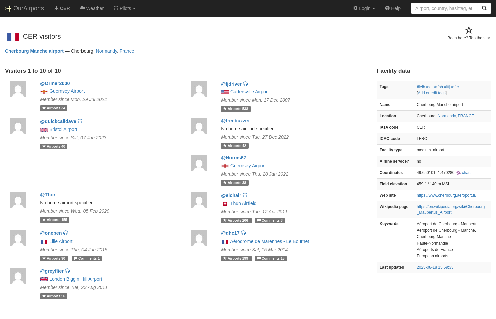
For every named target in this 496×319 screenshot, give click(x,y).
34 (53, 108)
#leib (421, 87)
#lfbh (438, 87)
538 (235, 109)
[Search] (484, 8)
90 (54, 258)
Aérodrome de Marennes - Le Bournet (269, 241)
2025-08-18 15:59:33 (435, 267)
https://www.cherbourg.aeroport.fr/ (446, 195)
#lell (429, 87)
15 (271, 258)
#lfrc (455, 87)
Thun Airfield (243, 203)
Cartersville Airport (249, 91)
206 (236, 220)
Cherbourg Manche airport (34, 51)
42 (234, 146)
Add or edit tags (432, 93)
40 (53, 146)
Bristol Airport (63, 129)
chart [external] (463, 172)
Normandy (106, 51)
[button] (125, 8)
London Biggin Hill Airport (75, 279)
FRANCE (466, 116)
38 (234, 183)
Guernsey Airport (67, 91)
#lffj (447, 87)
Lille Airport (60, 241)
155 (54, 220)
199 (236, 258)
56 (53, 296)
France (127, 51)
